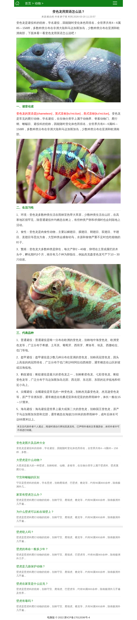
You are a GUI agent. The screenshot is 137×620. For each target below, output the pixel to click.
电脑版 (51, 617)
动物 (38, 3)
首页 (28, 3)
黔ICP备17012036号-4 (77, 617)
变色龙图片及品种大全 (30, 443)
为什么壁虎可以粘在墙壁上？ (35, 511)
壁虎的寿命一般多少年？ (32, 549)
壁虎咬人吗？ (25, 532)
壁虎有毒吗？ (25, 601)
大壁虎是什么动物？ (29, 460)
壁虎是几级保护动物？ (30, 566)
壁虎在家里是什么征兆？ (32, 583)
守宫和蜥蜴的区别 (27, 477)
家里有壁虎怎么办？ (29, 494)
